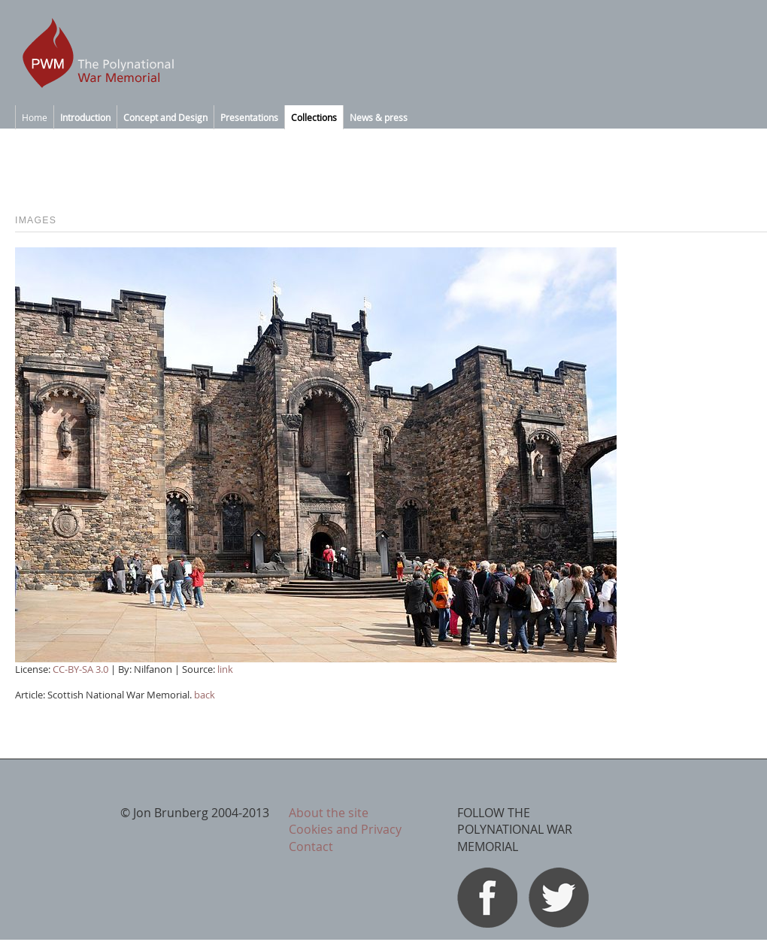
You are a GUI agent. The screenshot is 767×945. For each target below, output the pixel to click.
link (225, 669)
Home (34, 117)
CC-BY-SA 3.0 (80, 669)
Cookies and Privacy (345, 829)
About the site (328, 812)
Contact (311, 846)
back (204, 694)
